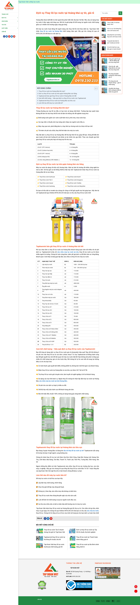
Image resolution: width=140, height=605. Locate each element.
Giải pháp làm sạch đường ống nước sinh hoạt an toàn (114, 35)
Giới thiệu (5, 28)
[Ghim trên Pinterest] (51, 518)
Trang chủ (5, 14)
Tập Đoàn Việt (23, 2)
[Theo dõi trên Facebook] (4, 37)
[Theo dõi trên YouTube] (14, 37)
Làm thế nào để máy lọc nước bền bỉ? (51, 103)
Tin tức (4, 25)
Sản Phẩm (5, 21)
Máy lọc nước (35, 2)
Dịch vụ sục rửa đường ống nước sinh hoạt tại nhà (114, 29)
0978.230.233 (76, 576)
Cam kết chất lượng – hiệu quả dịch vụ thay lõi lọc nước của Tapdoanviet (62, 98)
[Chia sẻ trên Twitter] (48, 518)
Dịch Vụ (4, 18)
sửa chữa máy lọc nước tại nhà (68, 252)
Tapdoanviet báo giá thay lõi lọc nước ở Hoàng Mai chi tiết (57, 96)
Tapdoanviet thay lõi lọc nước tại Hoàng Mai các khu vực (57, 100)
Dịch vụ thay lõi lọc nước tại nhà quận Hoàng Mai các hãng (58, 93)
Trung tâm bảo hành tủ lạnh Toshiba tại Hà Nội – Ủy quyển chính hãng (113, 43)
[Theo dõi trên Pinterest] (9, 37)
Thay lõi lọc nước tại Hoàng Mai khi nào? (52, 91)
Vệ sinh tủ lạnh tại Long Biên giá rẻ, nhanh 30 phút (113, 48)
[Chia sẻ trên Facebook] (45, 518)
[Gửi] (120, 13)
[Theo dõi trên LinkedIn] (12, 37)
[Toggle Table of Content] (95, 88)
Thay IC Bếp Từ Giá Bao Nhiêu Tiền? (113, 23)
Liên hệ (4, 32)
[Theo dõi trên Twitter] (6, 37)
